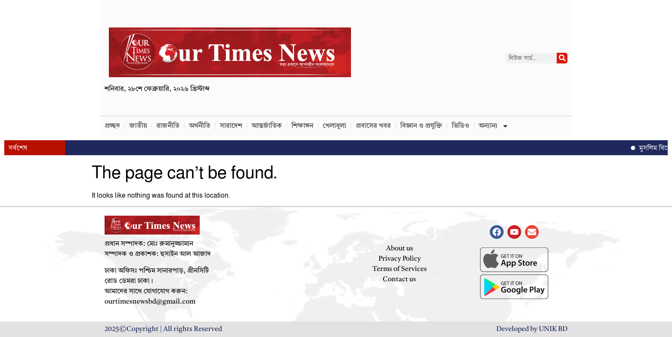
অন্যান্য (494, 126)
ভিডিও (460, 126)
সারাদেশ (231, 126)
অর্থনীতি (199, 126)
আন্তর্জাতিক (267, 126)
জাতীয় (138, 126)
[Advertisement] (430, 57)
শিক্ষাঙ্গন (302, 126)
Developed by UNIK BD (531, 329)
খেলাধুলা (334, 126)
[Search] (562, 58)
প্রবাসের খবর (373, 126)
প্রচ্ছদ (112, 126)
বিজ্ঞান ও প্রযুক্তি (421, 126)
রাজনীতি (168, 126)
